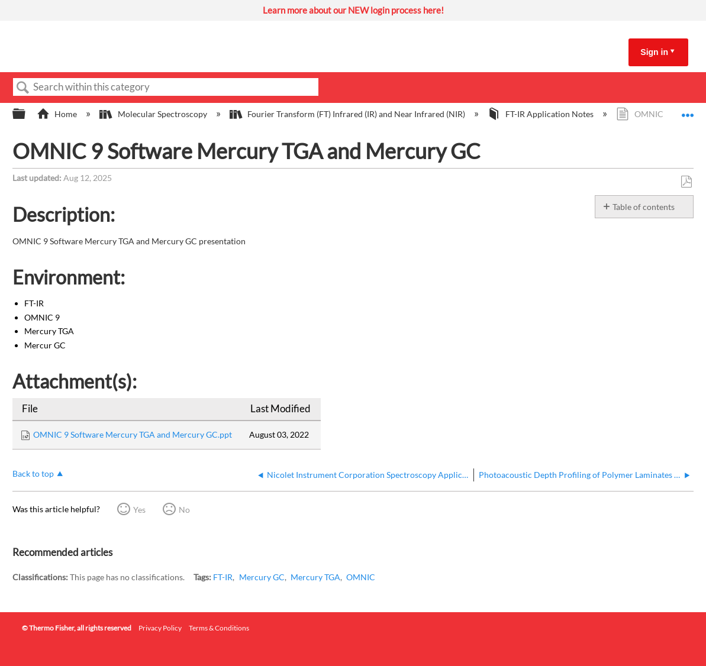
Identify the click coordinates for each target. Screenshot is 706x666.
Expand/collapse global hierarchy (26, 114)
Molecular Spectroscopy (153, 114)
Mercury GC (262, 577)
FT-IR (223, 577)
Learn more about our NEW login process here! (353, 10)
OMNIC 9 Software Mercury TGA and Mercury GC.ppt (132, 434)
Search (23, 88)
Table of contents (643, 207)
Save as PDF (686, 182)
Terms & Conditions (219, 627)
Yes (139, 510)
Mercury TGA (315, 577)
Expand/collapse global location (687, 110)
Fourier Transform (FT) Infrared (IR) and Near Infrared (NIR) (348, 114)
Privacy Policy (160, 627)
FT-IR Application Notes (541, 114)
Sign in (654, 52)
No (184, 510)
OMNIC (360, 577)
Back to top (33, 473)
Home (58, 114)
